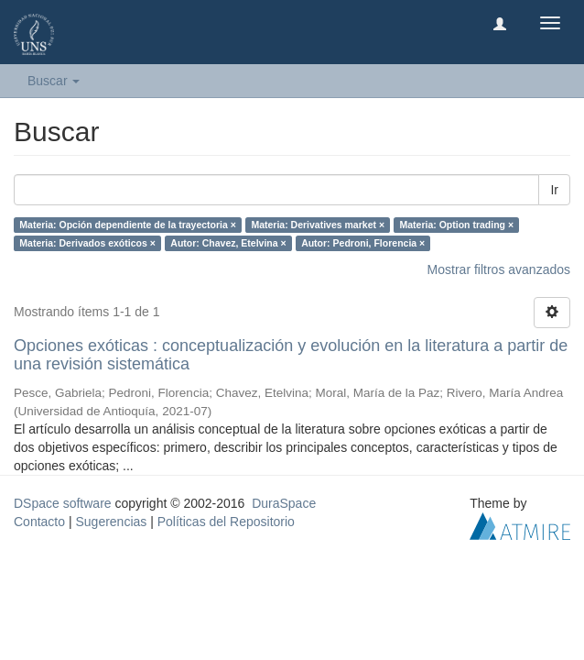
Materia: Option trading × (457, 224)
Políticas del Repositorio (226, 521)
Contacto (39, 521)
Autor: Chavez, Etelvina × (228, 242)
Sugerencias (110, 521)
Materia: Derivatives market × (317, 224)
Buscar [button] (53, 80)
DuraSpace (284, 503)
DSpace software (63, 503)
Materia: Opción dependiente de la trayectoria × (127, 224)
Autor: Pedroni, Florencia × (363, 242)
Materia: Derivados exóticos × (87, 242)
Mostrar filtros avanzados (498, 269)
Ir (554, 189)
